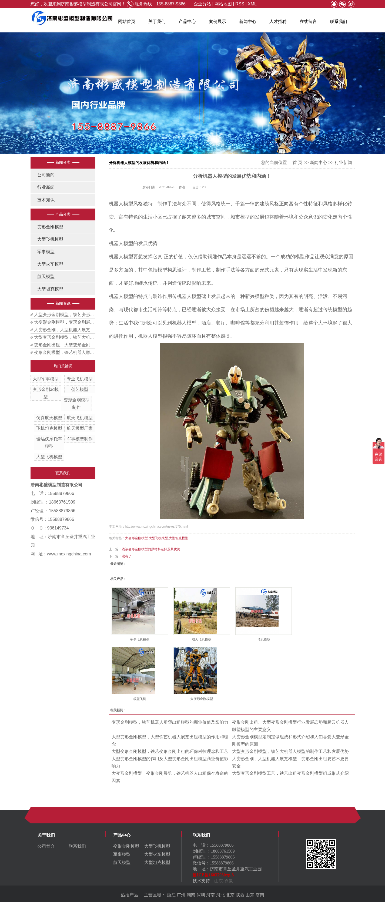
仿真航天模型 (49, 417)
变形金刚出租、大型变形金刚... (64, 345)
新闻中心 (247, 21)
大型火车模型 (50, 264)
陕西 (240, 895)
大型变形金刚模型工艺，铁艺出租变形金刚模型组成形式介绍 (290, 773)
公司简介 (46, 846)
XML (252, 4)
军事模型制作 (80, 439)
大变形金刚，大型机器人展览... (64, 329)
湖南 (191, 895)
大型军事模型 (46, 379)
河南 (210, 895)
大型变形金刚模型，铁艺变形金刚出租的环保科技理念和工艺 (170, 751)
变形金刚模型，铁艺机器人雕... (64, 352)
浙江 (171, 895)
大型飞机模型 (50, 239)
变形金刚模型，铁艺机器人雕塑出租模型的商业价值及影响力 (170, 722)
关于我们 (157, 21)
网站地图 (223, 4)
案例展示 (217, 21)
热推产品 (129, 895)
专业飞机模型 (80, 379)
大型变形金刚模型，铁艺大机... (64, 337)
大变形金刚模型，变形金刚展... (64, 322)
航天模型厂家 (80, 428)
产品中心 (187, 21)
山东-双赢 (223, 880)
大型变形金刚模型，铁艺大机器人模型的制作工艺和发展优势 (290, 751)
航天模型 (46, 276)
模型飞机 (139, 699)
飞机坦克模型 (49, 428)
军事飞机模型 (139, 639)
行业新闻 (46, 187)
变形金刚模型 (50, 226)
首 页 (297, 162)
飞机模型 (263, 639)
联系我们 (338, 21)
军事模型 (46, 251)
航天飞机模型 (80, 417)
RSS (239, 4)
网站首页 (126, 21)
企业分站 (202, 4)
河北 (220, 895)
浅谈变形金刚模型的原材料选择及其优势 (151, 549)
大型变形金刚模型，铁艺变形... (64, 314)
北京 (230, 895)
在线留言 (308, 21)
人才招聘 (278, 21)
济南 (260, 895)
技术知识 (46, 199)
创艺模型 (79, 389)
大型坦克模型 (50, 289)
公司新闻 (46, 175)
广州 (181, 895)
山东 (250, 895)
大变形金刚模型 (136, 538)
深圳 (200, 895)
